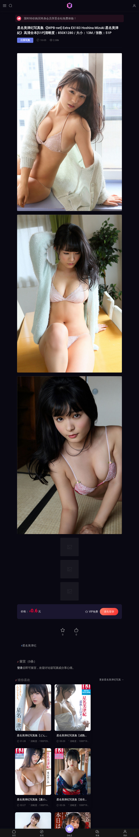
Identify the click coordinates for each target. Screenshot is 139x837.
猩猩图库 (69, 5)
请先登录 (109, 611)
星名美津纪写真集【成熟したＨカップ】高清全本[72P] (68, 735)
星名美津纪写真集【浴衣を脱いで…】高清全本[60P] (31, 799)
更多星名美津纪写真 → (111, 679)
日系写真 (25, 40)
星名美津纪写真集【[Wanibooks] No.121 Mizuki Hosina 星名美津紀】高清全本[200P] (69, 799)
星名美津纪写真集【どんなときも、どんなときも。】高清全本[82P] (31, 735)
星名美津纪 (29, 645)
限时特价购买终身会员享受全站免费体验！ (50, 18)
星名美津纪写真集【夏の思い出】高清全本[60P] (106, 735)
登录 (20, 668)
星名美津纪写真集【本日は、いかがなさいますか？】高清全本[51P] (106, 799)
